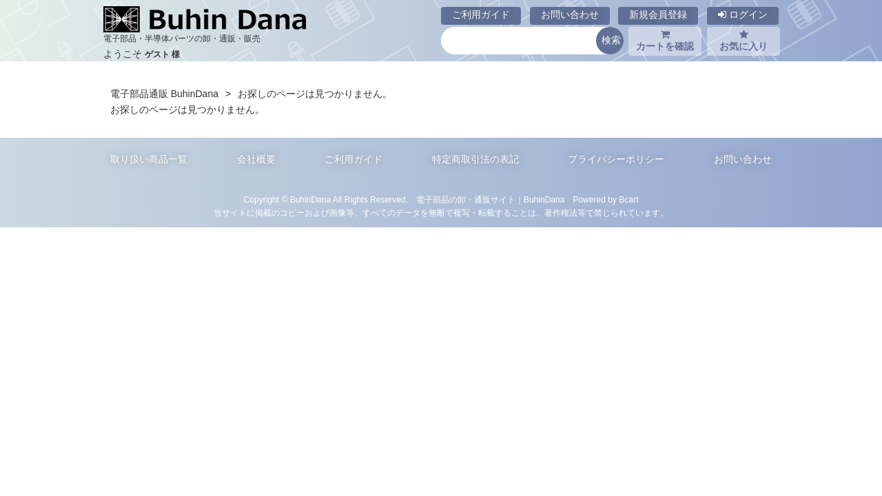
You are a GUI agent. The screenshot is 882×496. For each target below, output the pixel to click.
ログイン (743, 14)
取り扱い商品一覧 (148, 159)
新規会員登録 (658, 14)
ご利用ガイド (481, 14)
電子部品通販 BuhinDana (164, 93)
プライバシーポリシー (616, 159)
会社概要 (256, 159)
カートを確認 (665, 41)
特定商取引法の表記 (475, 159)
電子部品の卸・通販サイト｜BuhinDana (490, 200)
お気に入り (743, 41)
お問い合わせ (570, 14)
